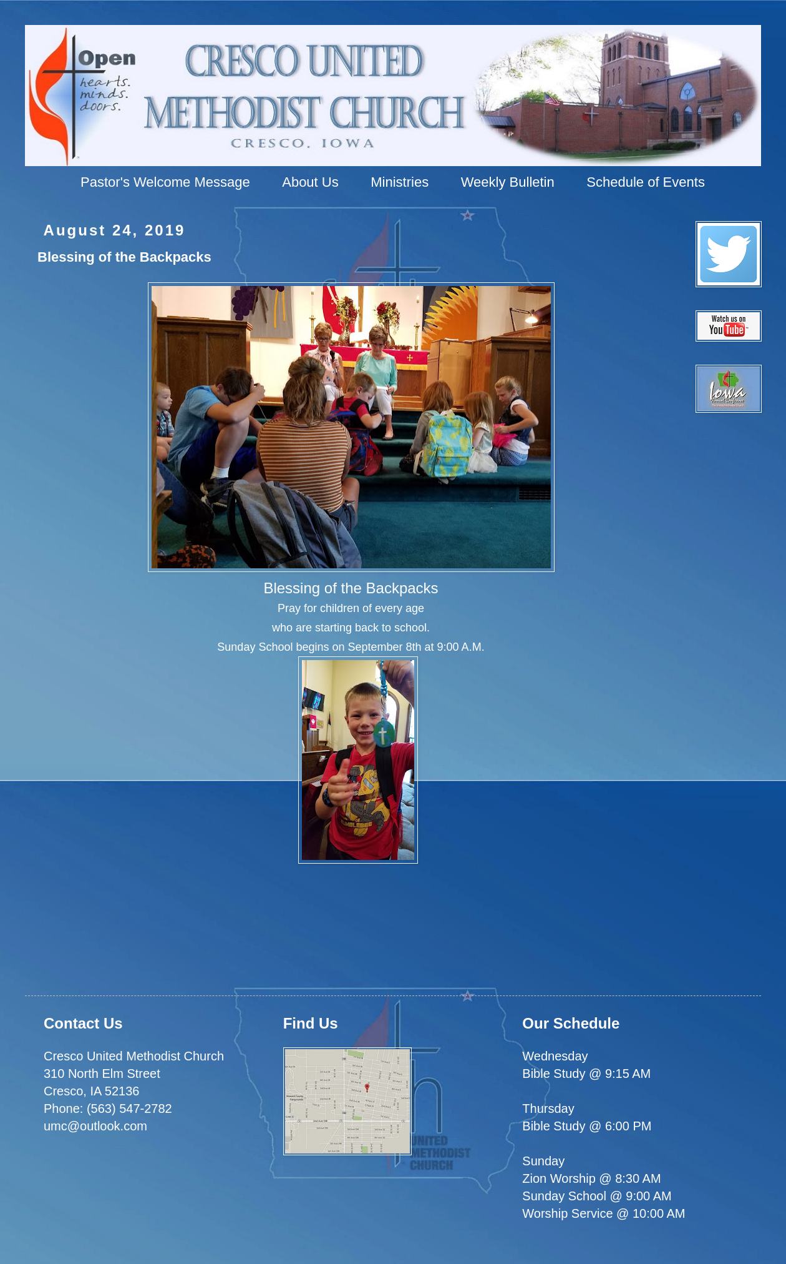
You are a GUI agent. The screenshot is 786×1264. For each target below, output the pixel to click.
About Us (310, 182)
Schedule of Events (645, 182)
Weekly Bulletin (508, 182)
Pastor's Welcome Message (165, 182)
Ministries (400, 182)
